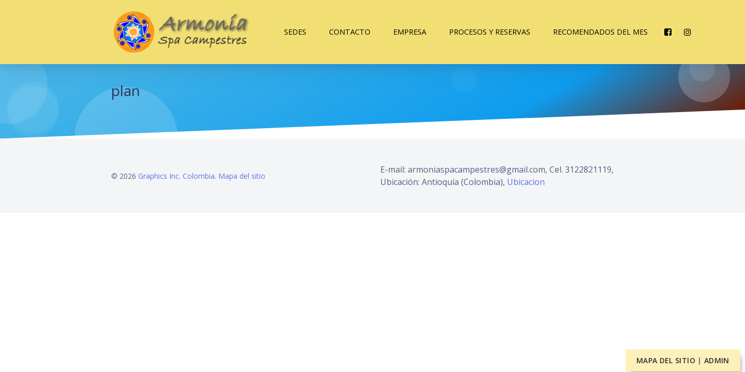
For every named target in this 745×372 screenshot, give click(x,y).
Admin (716, 360)
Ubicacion (526, 182)
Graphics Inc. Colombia (176, 176)
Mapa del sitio (241, 176)
